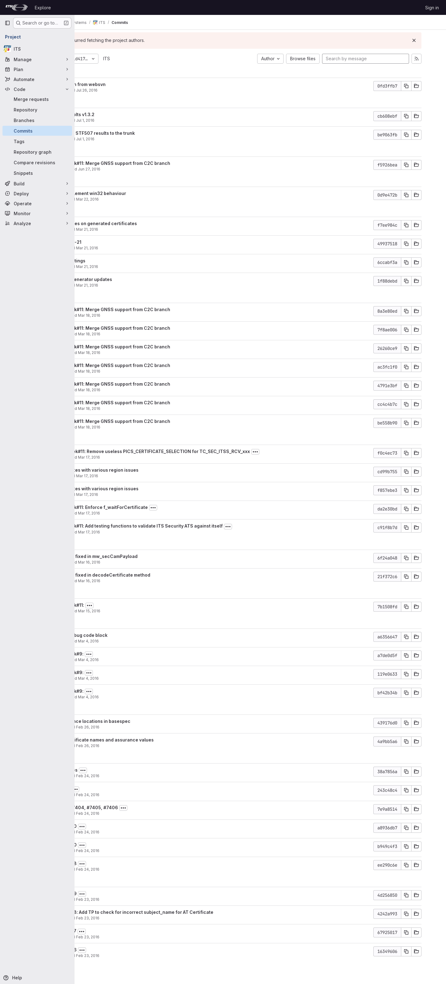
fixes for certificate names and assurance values (148, 739)
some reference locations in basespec (136, 721)
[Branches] (37, 120)
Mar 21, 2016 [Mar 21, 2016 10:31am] (135, 266)
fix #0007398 (109, 863)
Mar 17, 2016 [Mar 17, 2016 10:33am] (137, 513)
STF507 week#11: (113, 605)
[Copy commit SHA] (423, 86)
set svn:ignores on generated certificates (139, 223)
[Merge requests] (37, 99)
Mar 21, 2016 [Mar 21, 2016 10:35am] (135, 229)
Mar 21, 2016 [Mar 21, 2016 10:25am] (135, 285)
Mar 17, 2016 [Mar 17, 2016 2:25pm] (135, 494)
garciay (101, 169)
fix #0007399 (109, 893)
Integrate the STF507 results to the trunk (138, 133)
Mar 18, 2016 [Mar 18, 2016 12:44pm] (137, 390)
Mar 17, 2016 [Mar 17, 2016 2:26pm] (135, 476)
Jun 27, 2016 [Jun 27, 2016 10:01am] (137, 169)
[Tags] (37, 141)
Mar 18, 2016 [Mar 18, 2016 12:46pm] (137, 371)
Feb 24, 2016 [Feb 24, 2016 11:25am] (136, 850)
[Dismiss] (431, 40)
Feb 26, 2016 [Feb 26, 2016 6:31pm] (136, 727)
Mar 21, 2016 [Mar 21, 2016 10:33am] (135, 248)
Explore (43, 7)
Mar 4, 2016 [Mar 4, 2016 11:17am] (136, 659)
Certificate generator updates (127, 279)
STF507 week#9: (113, 653)
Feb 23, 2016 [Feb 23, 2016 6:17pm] (136, 918)
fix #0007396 (109, 949)
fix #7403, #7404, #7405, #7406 (130, 807)
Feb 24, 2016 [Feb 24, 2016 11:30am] (136, 832)
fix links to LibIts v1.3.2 (118, 114)
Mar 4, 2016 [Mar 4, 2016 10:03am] (136, 697)
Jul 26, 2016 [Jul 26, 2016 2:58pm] (135, 90)
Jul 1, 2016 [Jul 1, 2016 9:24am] (133, 139)
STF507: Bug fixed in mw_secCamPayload (140, 556)
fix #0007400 (109, 826)
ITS (154, 58)
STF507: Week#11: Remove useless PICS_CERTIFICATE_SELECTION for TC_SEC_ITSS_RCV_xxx (196, 451)
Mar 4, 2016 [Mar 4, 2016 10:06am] (136, 678)
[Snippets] (37, 173)
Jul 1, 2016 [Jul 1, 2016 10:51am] (133, 120)
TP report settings (114, 260)
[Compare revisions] (37, 162)
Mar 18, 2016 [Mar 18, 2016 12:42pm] (137, 408)
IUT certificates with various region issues (140, 470)
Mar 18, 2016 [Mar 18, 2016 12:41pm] (137, 427)
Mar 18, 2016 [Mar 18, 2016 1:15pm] (137, 315)
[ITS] (37, 49)
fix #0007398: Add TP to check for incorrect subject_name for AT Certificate (178, 912)
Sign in (432, 7)
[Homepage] (16, 7)
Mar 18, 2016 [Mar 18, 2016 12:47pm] (137, 334)
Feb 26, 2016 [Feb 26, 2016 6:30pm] (136, 745)
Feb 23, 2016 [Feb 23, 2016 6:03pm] (136, 937)
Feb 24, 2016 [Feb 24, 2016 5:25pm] (136, 775)
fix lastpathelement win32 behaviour (134, 193)
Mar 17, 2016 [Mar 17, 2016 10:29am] (137, 532)
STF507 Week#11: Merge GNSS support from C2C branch (156, 163)
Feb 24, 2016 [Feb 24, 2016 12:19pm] (136, 813)
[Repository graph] (37, 152)
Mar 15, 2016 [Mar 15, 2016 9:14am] (137, 611)
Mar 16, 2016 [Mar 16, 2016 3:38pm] (137, 562)
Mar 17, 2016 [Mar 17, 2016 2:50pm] (137, 457)
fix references (110, 770)
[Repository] (37, 110)
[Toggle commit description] (303, 452)
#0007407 (106, 788)
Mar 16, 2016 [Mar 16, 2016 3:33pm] (137, 580)
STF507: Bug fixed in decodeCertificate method (146, 575)
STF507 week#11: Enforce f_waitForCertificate (145, 507)
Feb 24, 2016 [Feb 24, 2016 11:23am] (136, 869)
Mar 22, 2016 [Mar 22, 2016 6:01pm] (135, 199)
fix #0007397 (109, 930)
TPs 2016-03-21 (112, 242)
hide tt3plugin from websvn (124, 84)
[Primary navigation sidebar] (7, 23)
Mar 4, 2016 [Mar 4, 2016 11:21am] (136, 641)
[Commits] (37, 131)
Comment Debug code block (125, 635)
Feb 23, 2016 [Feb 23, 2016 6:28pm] (136, 899)
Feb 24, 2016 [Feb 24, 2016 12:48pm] (136, 794)
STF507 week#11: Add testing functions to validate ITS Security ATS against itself (182, 525)
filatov (100, 90)
